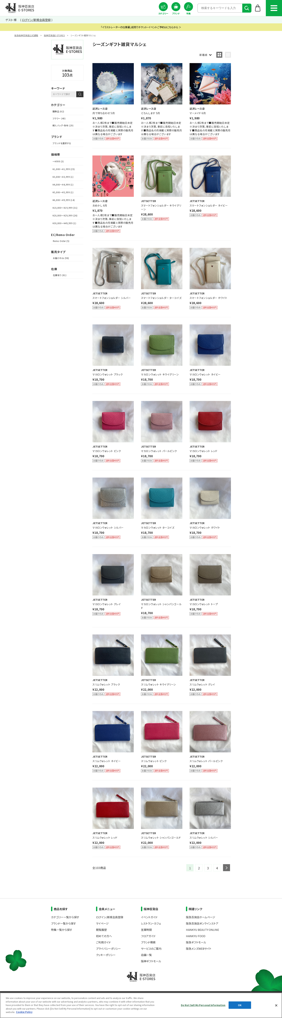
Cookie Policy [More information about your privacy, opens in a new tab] (24, 1012)
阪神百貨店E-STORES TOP (19, 8)
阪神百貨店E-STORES (54, 35)
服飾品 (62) (58, 111)
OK (240, 1005)
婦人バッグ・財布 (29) (63, 125)
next (226, 867)
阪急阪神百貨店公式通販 (26, 35)
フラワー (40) (59, 118)
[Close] (276, 1005)
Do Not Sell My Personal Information (203, 1005)
